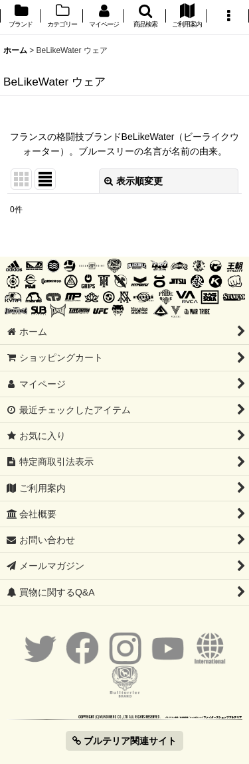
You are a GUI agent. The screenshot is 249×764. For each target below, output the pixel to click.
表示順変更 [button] (133, 181)
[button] (144, 17)
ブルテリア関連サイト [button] (124, 740)
